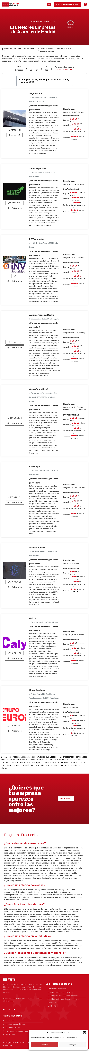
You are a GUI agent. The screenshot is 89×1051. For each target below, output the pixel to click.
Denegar (72, 1045)
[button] (84, 1032)
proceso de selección (63, 69)
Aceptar (44, 1045)
